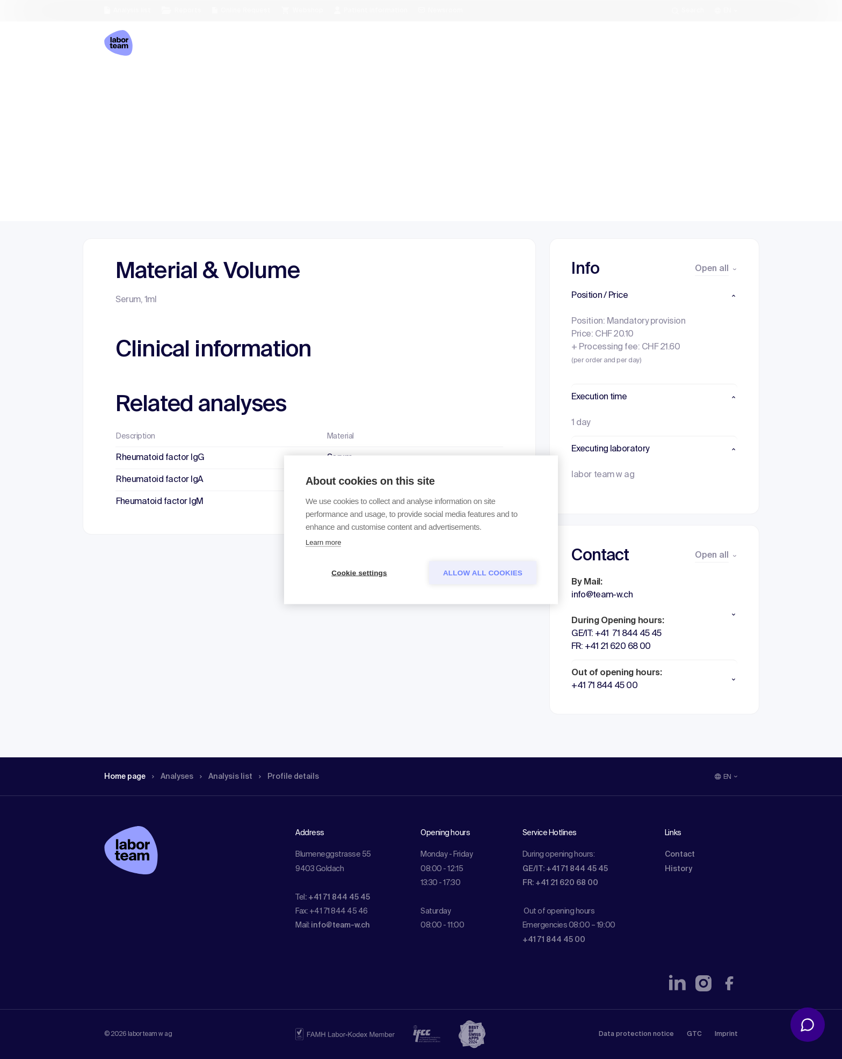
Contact (680, 854)
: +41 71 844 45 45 (337, 897)
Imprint (726, 1034)
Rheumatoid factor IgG (160, 458)
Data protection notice (636, 1034)
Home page (127, 83)
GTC (694, 1034)
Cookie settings (359, 572)
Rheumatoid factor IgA (160, 480)
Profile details (307, 83)
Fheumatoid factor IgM (160, 502)
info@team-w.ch (340, 925)
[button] (654, 295)
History (678, 869)
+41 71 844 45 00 (553, 940)
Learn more (323, 542)
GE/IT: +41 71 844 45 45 (565, 869)
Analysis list (239, 83)
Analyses (181, 83)
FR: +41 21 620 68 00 (560, 883)
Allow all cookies (482, 572)
